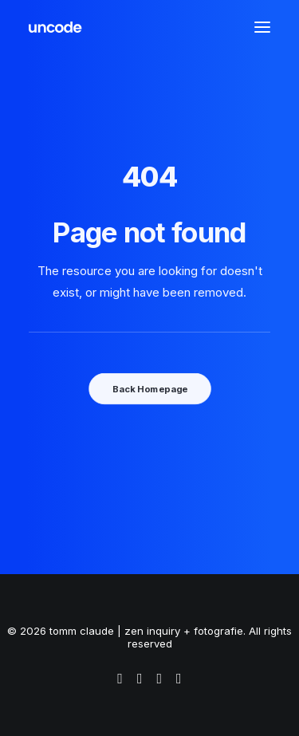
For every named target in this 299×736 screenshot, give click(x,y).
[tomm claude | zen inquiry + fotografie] (56, 27)
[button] (262, 27)
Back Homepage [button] (149, 388)
